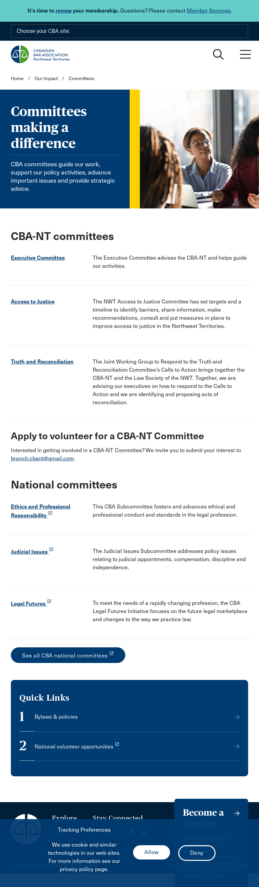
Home (17, 78)
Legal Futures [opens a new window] (31, 603)
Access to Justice (33, 301)
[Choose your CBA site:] (129, 31)
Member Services (208, 10)
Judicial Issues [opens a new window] (32, 552)
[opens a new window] (129, 751)
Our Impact (46, 78)
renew (64, 10)
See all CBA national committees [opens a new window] (68, 655)
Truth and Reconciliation (42, 361)
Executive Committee (38, 258)
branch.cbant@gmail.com (42, 458)
